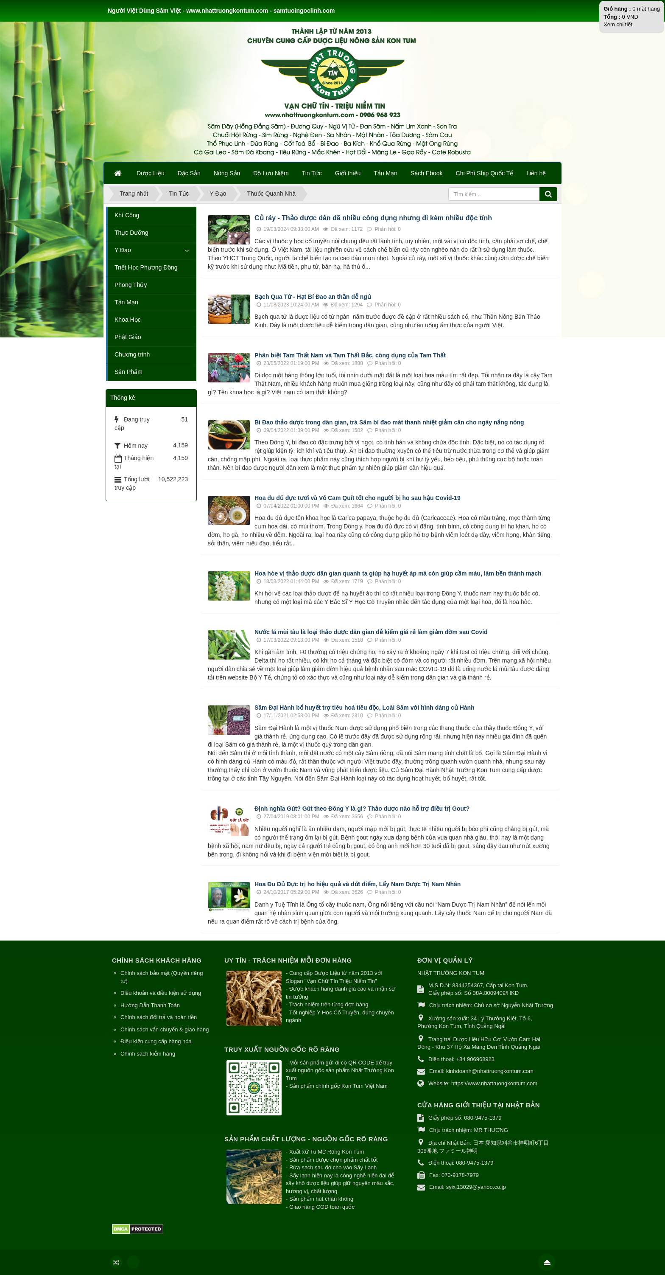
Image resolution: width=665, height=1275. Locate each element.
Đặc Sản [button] (189, 173)
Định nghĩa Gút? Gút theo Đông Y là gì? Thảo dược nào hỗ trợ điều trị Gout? (361, 808)
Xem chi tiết (618, 24)
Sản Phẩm (128, 371)
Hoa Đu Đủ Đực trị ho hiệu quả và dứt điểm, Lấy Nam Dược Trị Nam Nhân (357, 884)
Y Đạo (123, 250)
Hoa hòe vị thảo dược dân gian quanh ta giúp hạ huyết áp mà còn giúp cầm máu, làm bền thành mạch (398, 573)
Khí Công (127, 215)
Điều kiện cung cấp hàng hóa (156, 1041)
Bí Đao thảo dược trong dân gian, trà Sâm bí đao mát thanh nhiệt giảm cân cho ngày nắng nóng (389, 422)
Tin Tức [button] (312, 173)
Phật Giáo (128, 337)
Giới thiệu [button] (348, 173)
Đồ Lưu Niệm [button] (270, 173)
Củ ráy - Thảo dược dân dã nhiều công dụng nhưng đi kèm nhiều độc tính (374, 218)
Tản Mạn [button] (385, 173)
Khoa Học (128, 319)
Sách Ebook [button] (427, 173)
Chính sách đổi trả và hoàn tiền (158, 1017)
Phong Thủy (131, 284)
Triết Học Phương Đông (146, 267)
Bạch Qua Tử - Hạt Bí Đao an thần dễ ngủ (313, 296)
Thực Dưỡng (131, 232)
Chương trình (132, 354)
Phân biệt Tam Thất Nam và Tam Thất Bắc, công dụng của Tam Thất (350, 355)
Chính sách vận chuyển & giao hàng (164, 1029)
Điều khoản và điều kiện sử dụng (160, 993)
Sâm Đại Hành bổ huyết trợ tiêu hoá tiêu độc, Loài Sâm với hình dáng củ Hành (364, 707)
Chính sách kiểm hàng (147, 1053)
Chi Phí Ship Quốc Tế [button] (485, 173)
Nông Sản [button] (227, 173)
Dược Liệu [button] (151, 173)
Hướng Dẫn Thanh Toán (150, 1005)
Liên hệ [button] (536, 173)
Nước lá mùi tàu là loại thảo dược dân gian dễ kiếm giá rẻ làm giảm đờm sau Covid (371, 632)
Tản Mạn (126, 302)
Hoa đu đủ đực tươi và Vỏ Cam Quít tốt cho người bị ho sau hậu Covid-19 (357, 497)
